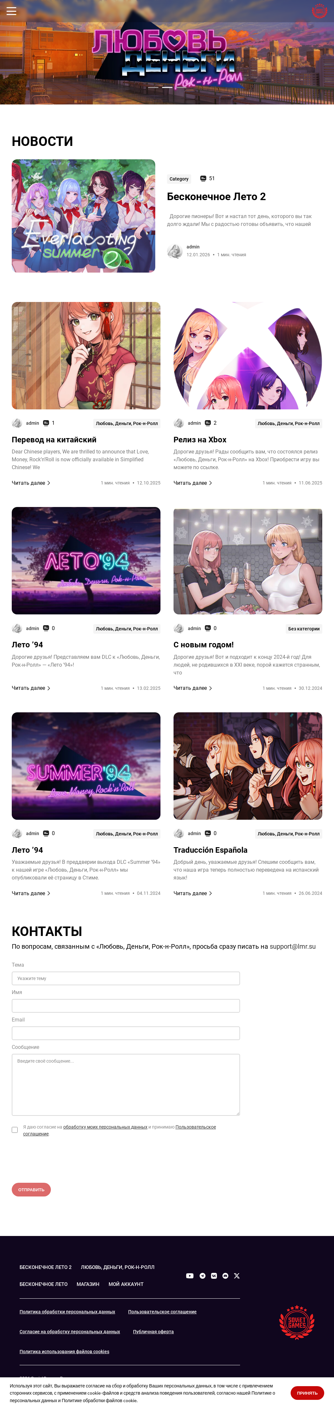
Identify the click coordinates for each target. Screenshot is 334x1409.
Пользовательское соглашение (162, 1311)
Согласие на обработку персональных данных (70, 1331)
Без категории (304, 628)
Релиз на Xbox (200, 439)
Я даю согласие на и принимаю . (119, 1130)
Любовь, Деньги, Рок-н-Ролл (127, 423)
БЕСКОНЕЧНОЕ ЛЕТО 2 (47, 1267)
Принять (307, 1393)
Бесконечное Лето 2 (216, 196)
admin (193, 246)
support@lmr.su (293, 946)
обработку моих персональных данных (105, 1127)
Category (179, 178)
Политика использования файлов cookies (64, 1351)
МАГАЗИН (92, 1284)
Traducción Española (211, 850)
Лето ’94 (27, 644)
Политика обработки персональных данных (67, 1311)
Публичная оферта (153, 1331)
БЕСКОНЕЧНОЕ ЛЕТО (45, 1284)
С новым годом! (204, 644)
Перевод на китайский (54, 439)
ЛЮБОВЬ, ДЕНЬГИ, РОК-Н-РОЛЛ (123, 1267)
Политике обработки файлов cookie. (100, 1400)
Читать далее (31, 483)
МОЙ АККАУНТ (132, 1284)
